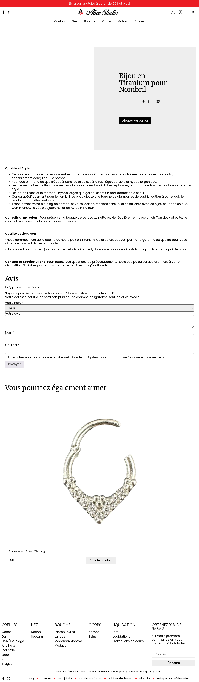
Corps (106, 21)
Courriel (12, 344)
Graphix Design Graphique (146, 671)
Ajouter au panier (135, 120)
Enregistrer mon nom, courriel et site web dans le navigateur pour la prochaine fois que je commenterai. (86, 357)
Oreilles (59, 21)
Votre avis (14, 313)
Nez (74, 21)
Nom (10, 332)
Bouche (89, 21)
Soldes (140, 21)
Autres (123, 21)
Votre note (14, 302)
